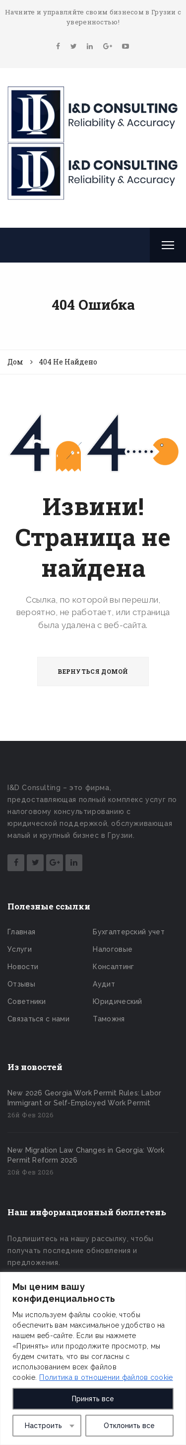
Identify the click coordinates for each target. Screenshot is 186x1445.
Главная (21, 932)
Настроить (43, 1426)
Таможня (108, 1019)
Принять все (93, 1399)
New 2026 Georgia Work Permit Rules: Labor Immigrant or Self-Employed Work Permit (84, 1098)
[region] (93, 1358)
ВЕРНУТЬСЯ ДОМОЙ (93, 671)
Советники (26, 1001)
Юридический (117, 1001)
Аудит (104, 984)
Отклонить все (129, 1426)
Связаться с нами (38, 1019)
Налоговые (112, 949)
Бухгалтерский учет (128, 932)
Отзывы (21, 984)
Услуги (19, 949)
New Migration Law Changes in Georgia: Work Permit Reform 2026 (85, 1155)
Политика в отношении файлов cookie (106, 1377)
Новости (22, 967)
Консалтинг (113, 967)
